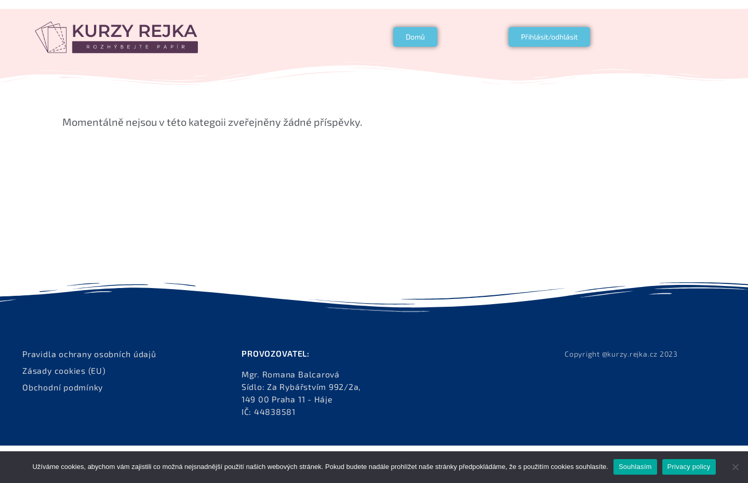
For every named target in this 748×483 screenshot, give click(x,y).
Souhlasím (635, 467)
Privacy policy (689, 467)
